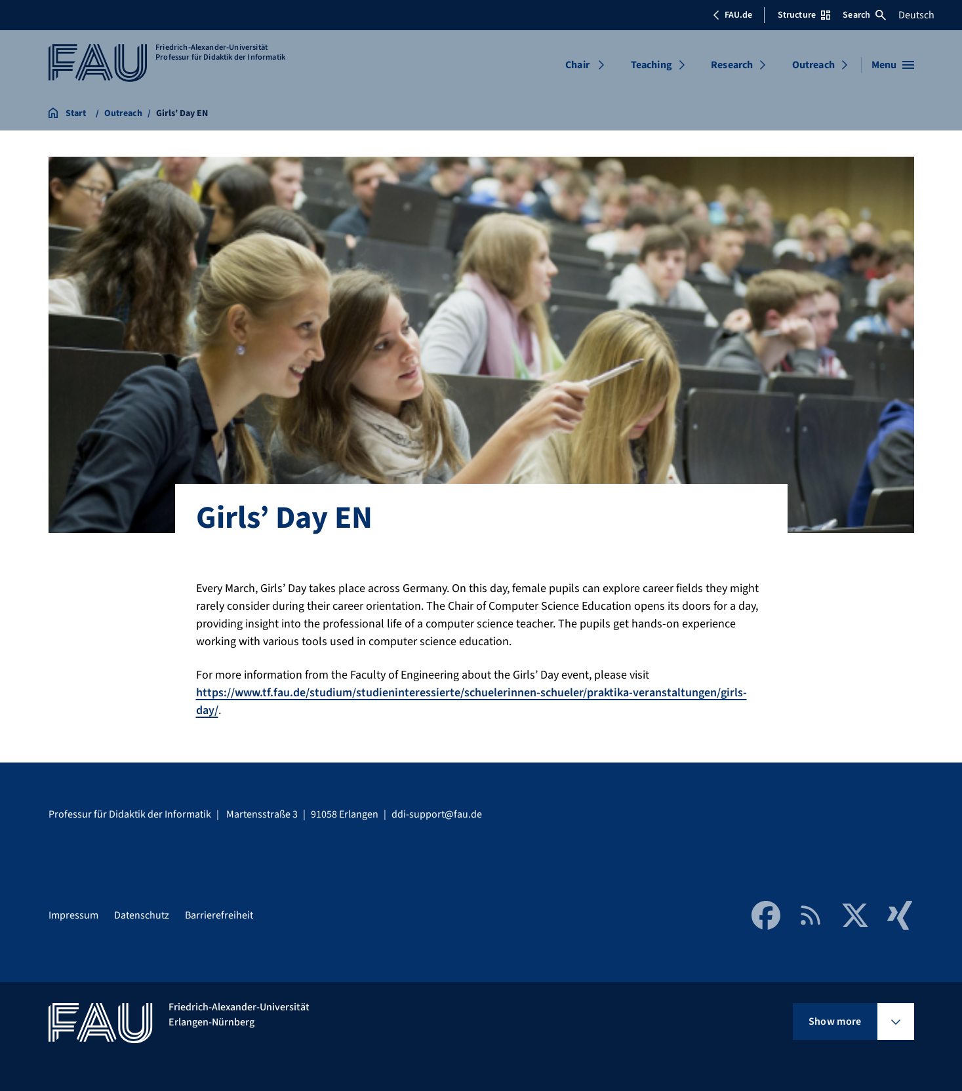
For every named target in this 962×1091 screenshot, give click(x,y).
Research (732, 65)
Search (864, 15)
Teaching (651, 65)
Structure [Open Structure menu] (804, 15)
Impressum (73, 915)
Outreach (813, 65)
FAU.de (732, 15)
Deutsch (916, 15)
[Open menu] (893, 64)
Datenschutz (141, 915)
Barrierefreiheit (219, 915)
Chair (577, 65)
